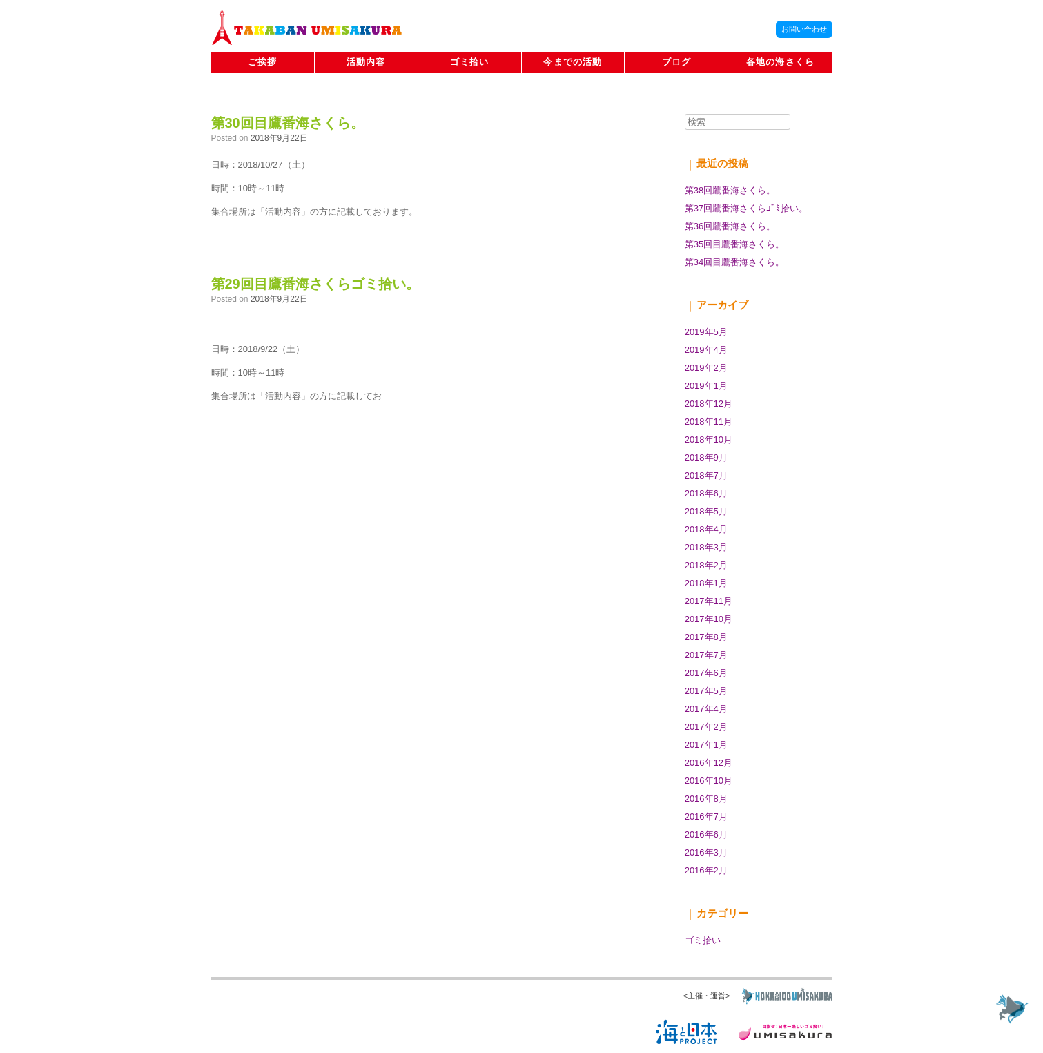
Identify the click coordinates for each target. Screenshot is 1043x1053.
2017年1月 (706, 745)
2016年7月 (706, 816)
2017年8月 (706, 637)
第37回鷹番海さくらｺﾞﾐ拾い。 (746, 208)
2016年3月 (706, 852)
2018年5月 (706, 511)
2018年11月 (708, 421)
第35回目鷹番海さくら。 (734, 244)
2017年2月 (706, 727)
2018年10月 (708, 439)
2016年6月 (706, 834)
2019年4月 (706, 350)
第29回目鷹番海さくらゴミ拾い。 (315, 283)
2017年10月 (708, 619)
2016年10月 (708, 780)
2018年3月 (706, 547)
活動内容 (366, 62)
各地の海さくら (780, 62)
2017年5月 (706, 691)
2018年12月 (708, 403)
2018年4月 (706, 529)
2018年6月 (706, 493)
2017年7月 (706, 655)
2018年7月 (706, 475)
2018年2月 (706, 565)
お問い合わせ (804, 29)
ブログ (677, 62)
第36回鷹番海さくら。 (730, 226)
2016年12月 (708, 762)
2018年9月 (706, 457)
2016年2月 (706, 870)
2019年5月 (706, 332)
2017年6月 (706, 673)
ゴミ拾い (469, 62)
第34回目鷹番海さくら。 (734, 262)
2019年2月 (706, 368)
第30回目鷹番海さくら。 (287, 123)
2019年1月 (706, 385)
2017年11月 (708, 601)
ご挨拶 (262, 62)
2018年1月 (706, 583)
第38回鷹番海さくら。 (730, 190)
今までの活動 (572, 62)
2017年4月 (706, 709)
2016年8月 (706, 798)
